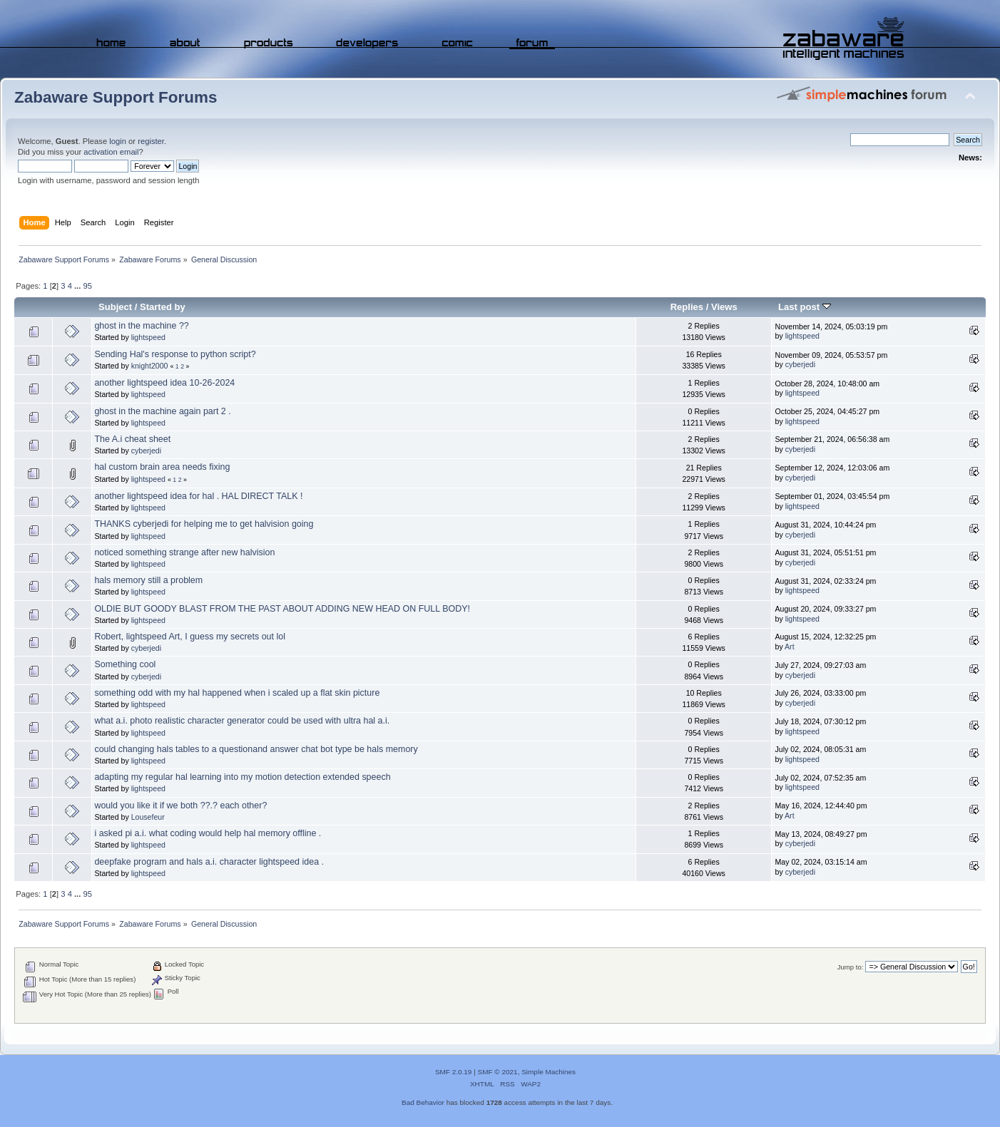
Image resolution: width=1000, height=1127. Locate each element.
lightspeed (148, 337)
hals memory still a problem (148, 580)
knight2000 (149, 365)
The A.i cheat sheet (132, 439)
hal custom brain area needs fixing (162, 467)
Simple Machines (548, 1072)
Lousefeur (148, 817)
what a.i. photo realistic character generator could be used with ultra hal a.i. (241, 721)
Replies (686, 307)
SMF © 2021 (498, 1072)
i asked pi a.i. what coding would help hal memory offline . (207, 833)
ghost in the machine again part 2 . (162, 411)
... (78, 286)
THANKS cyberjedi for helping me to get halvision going (203, 524)
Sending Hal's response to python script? (174, 354)
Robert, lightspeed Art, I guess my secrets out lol (189, 637)
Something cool (124, 664)
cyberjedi (800, 364)
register (151, 141)
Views (724, 307)
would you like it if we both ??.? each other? (180, 805)
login (117, 141)
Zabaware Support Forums (115, 97)
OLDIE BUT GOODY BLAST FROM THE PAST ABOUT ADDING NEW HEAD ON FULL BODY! (282, 609)
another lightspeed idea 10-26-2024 (164, 383)
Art (790, 646)
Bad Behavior (423, 1102)
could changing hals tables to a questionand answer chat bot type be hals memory (255, 749)
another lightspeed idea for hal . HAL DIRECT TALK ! (198, 496)
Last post (804, 307)
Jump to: (850, 967)
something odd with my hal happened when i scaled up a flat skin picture (236, 693)
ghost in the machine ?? (141, 326)
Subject (115, 307)
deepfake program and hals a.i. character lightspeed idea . (209, 862)
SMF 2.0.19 (453, 1072)
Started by (162, 307)
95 (87, 286)
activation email (110, 152)
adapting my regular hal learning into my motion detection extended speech (242, 777)
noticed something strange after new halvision (184, 552)
